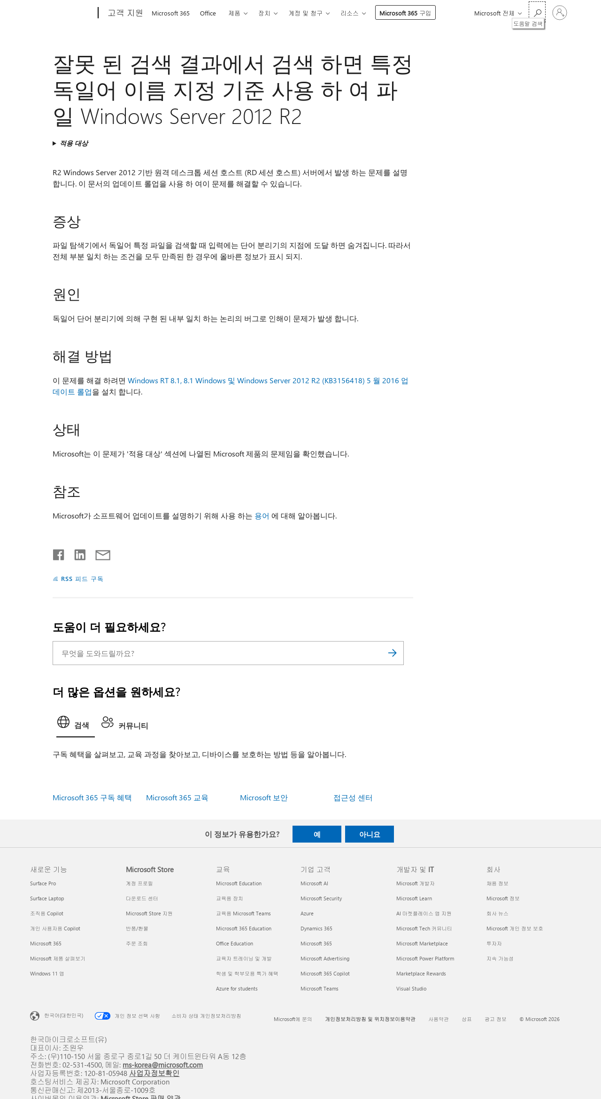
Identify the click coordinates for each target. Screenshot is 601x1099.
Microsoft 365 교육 (177, 797)
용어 (262, 515)
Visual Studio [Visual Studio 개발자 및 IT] (411, 988)
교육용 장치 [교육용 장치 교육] (229, 898)
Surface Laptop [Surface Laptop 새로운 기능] (47, 898)
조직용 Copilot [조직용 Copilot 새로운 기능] (46, 913)
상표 (467, 1018)
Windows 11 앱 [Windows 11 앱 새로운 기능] (47, 973)
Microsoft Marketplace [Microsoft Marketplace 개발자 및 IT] (422, 943)
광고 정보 (496, 1018)
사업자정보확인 (154, 1073)
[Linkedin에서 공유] (76, 553)
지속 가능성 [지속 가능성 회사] (500, 958)
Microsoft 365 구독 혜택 (92, 797)
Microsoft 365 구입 (405, 13)
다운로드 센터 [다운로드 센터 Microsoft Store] (142, 898)
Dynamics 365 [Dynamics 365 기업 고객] (316, 928)
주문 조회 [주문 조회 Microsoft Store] (137, 943)
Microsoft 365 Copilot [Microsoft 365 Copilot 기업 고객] (325, 973)
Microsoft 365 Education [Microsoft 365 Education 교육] (243, 928)
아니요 (369, 834)
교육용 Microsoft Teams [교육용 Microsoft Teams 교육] (243, 913)
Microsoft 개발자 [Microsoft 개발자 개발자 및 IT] (415, 883)
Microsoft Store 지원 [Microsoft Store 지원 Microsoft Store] (149, 913)
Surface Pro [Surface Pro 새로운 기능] (43, 883)
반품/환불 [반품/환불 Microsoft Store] (137, 928)
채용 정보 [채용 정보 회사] (497, 883)
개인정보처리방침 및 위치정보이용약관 (370, 1018)
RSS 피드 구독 (82, 578)
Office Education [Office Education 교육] (234, 943)
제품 (234, 13)
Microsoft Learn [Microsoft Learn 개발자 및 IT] (414, 898)
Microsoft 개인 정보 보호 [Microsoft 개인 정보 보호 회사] (514, 928)
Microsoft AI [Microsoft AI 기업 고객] (314, 883)
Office (208, 13)
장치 (264, 13)
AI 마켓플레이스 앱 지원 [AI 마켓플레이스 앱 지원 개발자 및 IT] (424, 913)
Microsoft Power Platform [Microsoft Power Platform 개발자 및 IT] (425, 958)
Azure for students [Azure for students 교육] (237, 988)
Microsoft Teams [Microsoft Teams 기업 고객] (319, 988)
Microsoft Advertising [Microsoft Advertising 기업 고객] (324, 958)
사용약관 (438, 1018)
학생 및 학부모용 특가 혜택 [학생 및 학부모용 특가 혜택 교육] (247, 973)
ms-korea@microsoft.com (163, 1064)
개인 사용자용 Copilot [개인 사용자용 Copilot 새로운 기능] (55, 928)
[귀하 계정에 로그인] (559, 12)
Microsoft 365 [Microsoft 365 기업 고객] (316, 943)
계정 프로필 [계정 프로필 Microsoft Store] (139, 883)
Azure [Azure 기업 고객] (307, 913)
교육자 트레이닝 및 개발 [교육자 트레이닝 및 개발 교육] (244, 958)
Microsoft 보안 (264, 797)
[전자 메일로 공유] (98, 553)
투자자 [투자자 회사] (494, 943)
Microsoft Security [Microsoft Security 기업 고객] (321, 898)
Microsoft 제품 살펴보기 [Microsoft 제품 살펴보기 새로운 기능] (57, 958)
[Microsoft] (62, 13)
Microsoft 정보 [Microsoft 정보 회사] (503, 898)
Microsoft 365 (171, 13)
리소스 (349, 13)
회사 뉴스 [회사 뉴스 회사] (497, 913)
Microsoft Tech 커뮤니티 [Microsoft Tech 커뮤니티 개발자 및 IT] (424, 928)
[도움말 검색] (537, 12)
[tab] (75, 724)
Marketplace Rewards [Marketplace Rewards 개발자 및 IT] (421, 973)
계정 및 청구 (305, 13)
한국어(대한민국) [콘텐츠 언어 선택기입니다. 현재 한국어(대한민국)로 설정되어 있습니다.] (63, 1015)
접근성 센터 (353, 797)
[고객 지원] (124, 13)
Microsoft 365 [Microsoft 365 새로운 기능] (46, 943)
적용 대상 (74, 143)
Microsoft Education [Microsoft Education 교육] (239, 883)
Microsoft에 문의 (293, 1018)
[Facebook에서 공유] (59, 553)
